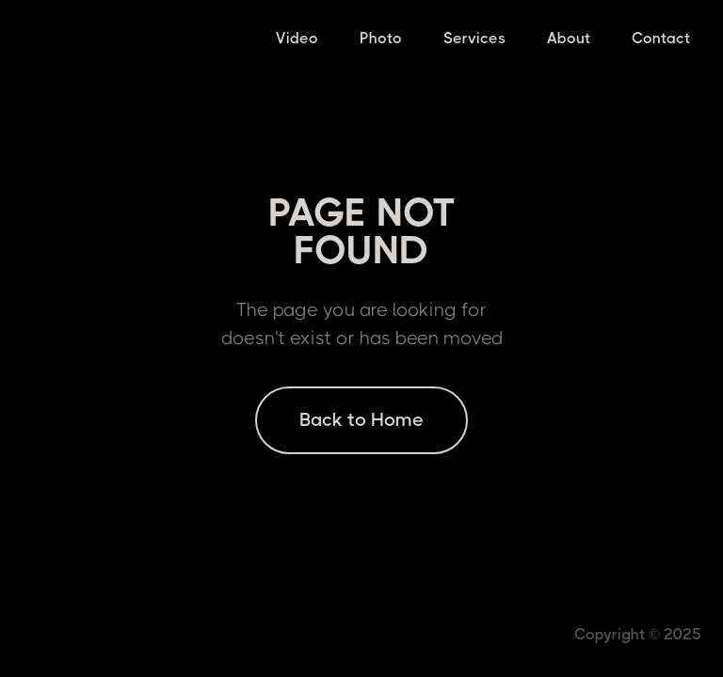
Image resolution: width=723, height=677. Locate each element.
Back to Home (361, 420)
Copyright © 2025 (637, 634)
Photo (381, 38)
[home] (17, 38)
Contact (661, 38)
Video (297, 38)
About (568, 38)
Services (474, 38)
